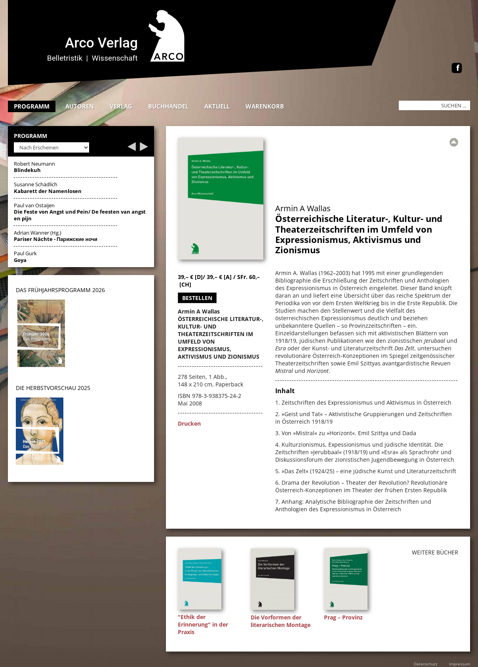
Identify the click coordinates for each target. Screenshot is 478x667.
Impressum (459, 664)
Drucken (189, 423)
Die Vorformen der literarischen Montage (280, 621)
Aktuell (217, 106)
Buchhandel (168, 106)
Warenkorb (265, 106)
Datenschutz (426, 664)
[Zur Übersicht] (453, 142)
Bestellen (197, 298)
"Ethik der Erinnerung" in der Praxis (203, 624)
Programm (32, 106)
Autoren (79, 106)
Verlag (121, 106)
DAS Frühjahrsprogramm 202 (59, 290)
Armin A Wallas (303, 208)
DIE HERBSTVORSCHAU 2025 (53, 388)
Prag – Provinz (343, 617)
